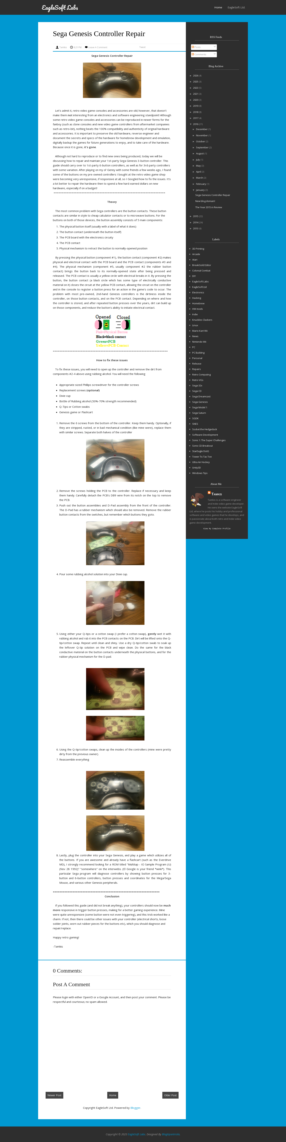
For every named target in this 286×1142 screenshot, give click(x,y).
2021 (196, 93)
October (201, 141)
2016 (196, 124)
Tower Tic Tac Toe (202, 456)
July (198, 159)
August (200, 153)
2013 (196, 228)
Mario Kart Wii (200, 330)
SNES (195, 423)
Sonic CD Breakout (202, 445)
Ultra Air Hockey (201, 462)
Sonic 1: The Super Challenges (209, 440)
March (200, 177)
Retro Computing (201, 374)
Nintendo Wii (199, 341)
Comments (199, 54)
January (200, 190)
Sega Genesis (200, 402)
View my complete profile (217, 529)
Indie (195, 314)
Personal (197, 358)
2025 (196, 81)
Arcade (196, 254)
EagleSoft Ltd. (236, 7)
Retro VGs (197, 380)
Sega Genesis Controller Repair (212, 195)
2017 (196, 118)
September (202, 147)
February (201, 184)
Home (218, 7)
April (199, 171)
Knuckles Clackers (202, 319)
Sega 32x (197, 385)
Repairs (196, 369)
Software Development (205, 434)
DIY (194, 276)
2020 (196, 99)
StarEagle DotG (200, 451)
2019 (196, 105)
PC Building (198, 352)
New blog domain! (205, 201)
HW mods (197, 308)
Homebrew (198, 303)
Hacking (196, 298)
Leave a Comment (97, 47)
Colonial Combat (201, 270)
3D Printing (198, 248)
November (202, 135)
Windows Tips (200, 473)
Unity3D (196, 467)
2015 (196, 216)
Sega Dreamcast (201, 396)
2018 (196, 112)
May (198, 165)
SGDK (195, 418)
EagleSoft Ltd (199, 287)
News (195, 336)
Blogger (135, 1108)
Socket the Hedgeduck (204, 429)
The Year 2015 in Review (208, 207)
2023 (196, 87)
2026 (196, 75)
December (202, 129)
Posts (196, 47)
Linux (195, 325)
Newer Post (54, 1095)
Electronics (198, 292)
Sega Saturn (199, 412)
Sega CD (197, 391)
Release (196, 363)
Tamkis (216, 494)
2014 (196, 222)
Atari (194, 259)
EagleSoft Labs (60, 7)
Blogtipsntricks (171, 1134)
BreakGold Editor (201, 265)
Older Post (170, 1095)
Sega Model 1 (199, 407)
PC (193, 347)
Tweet (142, 47)
